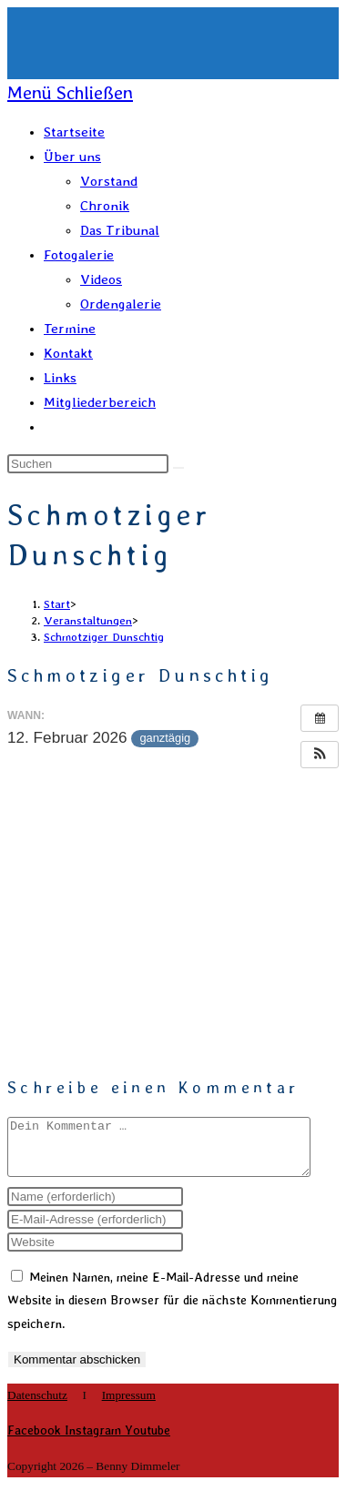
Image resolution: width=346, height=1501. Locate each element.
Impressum (129, 1406)
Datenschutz (37, 1406)
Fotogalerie (79, 255)
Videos (101, 279)
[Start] (57, 604)
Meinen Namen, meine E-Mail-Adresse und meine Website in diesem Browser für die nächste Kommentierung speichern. (172, 1311)
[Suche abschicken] (178, 468)
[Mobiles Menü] (70, 93)
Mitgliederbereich (100, 402)
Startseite (74, 132)
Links (60, 378)
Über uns (72, 156)
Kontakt (68, 353)
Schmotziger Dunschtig (104, 637)
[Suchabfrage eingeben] (87, 463)
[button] (319, 754)
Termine (70, 328)
